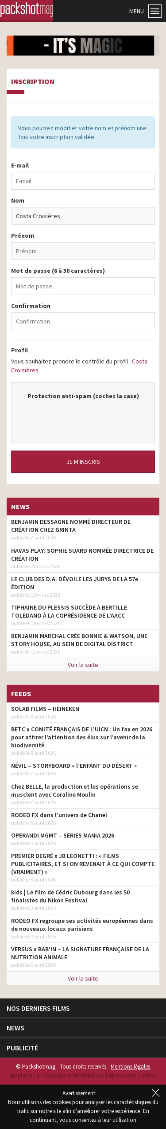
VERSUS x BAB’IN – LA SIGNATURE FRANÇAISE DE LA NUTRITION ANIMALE (80, 953)
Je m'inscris (83, 462)
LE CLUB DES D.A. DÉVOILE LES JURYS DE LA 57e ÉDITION (74, 583)
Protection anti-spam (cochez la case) (83, 396)
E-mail (20, 165)
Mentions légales (130, 1066)
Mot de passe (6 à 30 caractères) (58, 271)
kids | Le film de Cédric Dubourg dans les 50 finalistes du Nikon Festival (70, 896)
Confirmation (30, 306)
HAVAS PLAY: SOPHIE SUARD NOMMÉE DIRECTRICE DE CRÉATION (82, 555)
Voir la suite (83, 665)
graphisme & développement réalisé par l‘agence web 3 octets (83, 1075)
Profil (19, 350)
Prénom (22, 235)
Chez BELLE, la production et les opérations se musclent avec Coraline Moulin (74, 790)
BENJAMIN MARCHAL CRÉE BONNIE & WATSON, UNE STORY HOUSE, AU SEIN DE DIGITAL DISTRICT (79, 640)
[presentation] (87, 417)
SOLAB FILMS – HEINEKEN (45, 709)
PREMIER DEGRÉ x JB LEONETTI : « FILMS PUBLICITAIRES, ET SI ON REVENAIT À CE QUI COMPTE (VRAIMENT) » (82, 864)
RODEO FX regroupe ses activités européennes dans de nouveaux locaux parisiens (82, 925)
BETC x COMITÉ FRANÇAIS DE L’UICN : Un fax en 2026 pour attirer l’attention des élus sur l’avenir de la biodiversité (81, 737)
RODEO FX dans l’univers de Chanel (59, 815)
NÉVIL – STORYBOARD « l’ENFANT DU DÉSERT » (74, 766)
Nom (17, 200)
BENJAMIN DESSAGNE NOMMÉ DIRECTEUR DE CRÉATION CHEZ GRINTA (71, 526)
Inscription (32, 82)
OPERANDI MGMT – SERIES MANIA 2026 (62, 835)
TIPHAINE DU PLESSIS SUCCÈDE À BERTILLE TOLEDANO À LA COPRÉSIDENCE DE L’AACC (69, 611)
